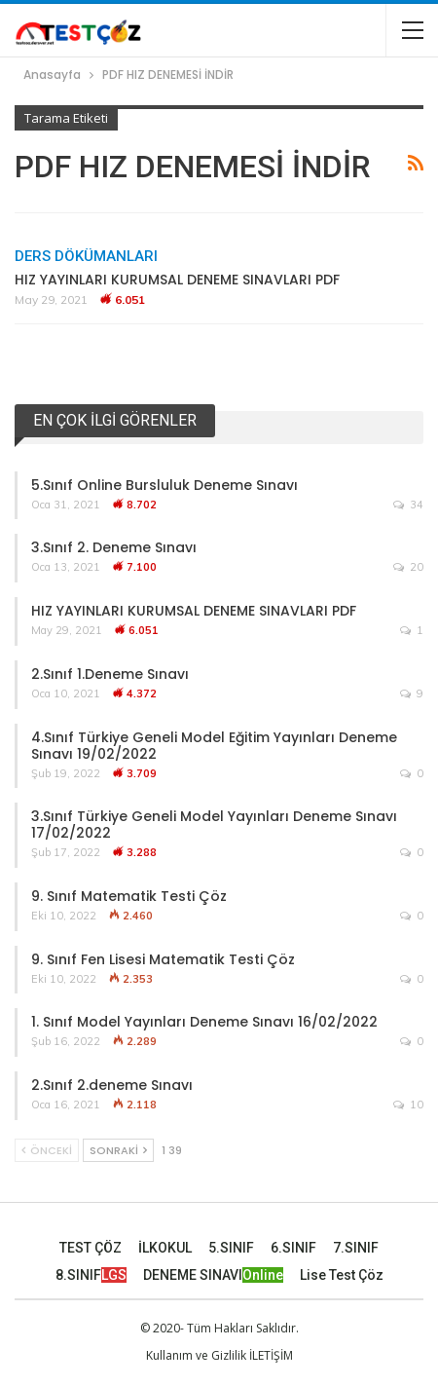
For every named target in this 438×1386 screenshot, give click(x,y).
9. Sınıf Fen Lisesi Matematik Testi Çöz (163, 959)
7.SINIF (356, 1247)
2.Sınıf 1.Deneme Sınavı (110, 674)
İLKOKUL (165, 1247)
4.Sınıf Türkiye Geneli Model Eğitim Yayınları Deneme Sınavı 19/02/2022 (214, 746)
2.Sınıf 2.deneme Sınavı (112, 1085)
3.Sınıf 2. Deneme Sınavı (114, 547)
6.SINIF (293, 1247)
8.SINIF (91, 1275)
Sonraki (118, 1150)
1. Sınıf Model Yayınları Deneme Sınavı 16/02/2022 (204, 1021)
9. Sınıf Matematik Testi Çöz (129, 896)
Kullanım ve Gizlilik (196, 1355)
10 (408, 1104)
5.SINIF (231, 1247)
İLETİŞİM (271, 1355)
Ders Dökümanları (86, 256)
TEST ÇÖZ (90, 1247)
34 (408, 504)
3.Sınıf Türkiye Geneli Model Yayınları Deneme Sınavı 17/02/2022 (214, 824)
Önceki (46, 1150)
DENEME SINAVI (213, 1275)
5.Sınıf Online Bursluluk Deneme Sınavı (164, 485)
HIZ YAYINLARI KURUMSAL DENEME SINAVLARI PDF (177, 279)
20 (408, 567)
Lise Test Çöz (341, 1275)
